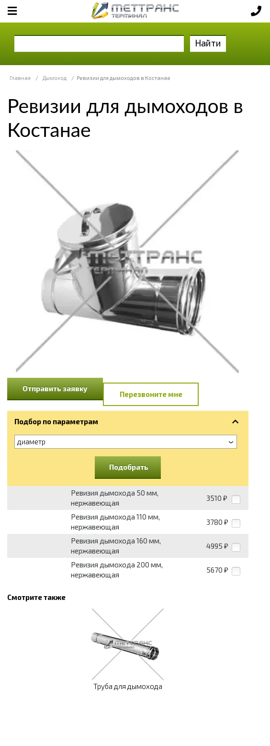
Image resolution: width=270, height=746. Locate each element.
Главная (20, 78)
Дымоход (55, 78)
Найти (208, 42)
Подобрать (128, 467)
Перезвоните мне (151, 394)
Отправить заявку (55, 388)
